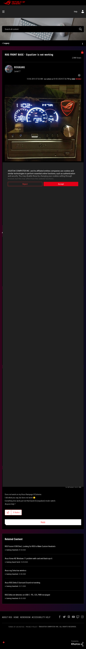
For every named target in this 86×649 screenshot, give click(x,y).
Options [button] (82, 43)
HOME (16, 617)
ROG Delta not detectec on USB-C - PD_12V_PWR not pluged (27, 595)
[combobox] (43, 29)
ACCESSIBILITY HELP (41, 617)
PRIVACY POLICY (31, 627)
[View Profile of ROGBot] (78, 79)
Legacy (6, 43)
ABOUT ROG (7, 617)
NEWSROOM (25, 617)
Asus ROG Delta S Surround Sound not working (22, 583)
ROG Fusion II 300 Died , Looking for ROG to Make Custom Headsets (30, 546)
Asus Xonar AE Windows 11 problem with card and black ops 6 (28, 558)
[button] (43, 123)
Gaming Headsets (12, 550)
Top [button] (3, 642)
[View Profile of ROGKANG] (19, 67)
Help (75, 12)
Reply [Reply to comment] (43, 522)
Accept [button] (62, 184)
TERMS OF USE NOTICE (16, 627)
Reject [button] (23, 184)
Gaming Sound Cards (13, 562)
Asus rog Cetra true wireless (15, 570)
